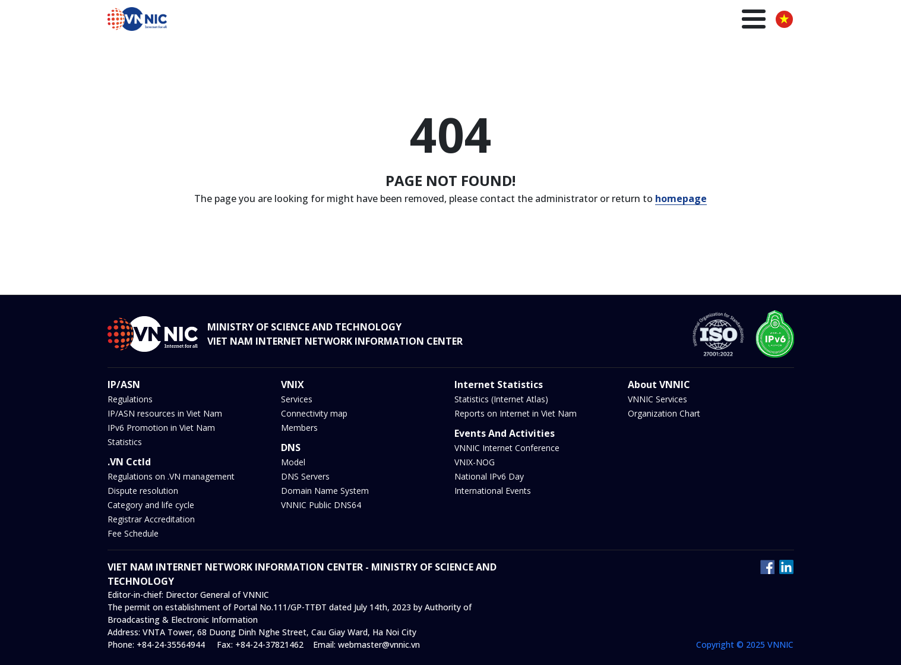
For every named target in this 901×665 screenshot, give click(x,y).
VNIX (527, 20)
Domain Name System (325, 490)
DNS (559, 20)
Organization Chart (664, 413)
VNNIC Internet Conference (506, 447)
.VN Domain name (422, 20)
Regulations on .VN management (171, 476)
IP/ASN (489, 20)
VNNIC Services (657, 399)
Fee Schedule (133, 533)
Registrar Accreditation (151, 519)
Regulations (130, 399)
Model (293, 462)
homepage (681, 198)
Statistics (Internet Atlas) (501, 399)
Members (299, 427)
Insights (688, 20)
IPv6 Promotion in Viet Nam (161, 427)
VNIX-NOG (474, 462)
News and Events (619, 20)
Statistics (125, 441)
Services (296, 399)
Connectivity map (314, 413)
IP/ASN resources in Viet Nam (165, 413)
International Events (492, 490)
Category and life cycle (151, 504)
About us (739, 20)
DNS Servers (305, 476)
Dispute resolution (143, 490)
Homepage (346, 20)
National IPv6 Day (489, 476)
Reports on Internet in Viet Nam (515, 413)
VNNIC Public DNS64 (321, 504)
